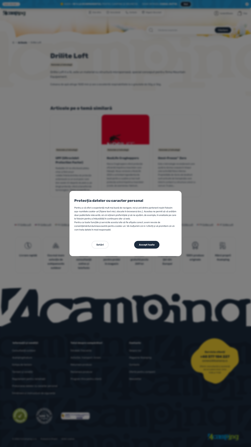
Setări (100, 244)
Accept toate (147, 244)
